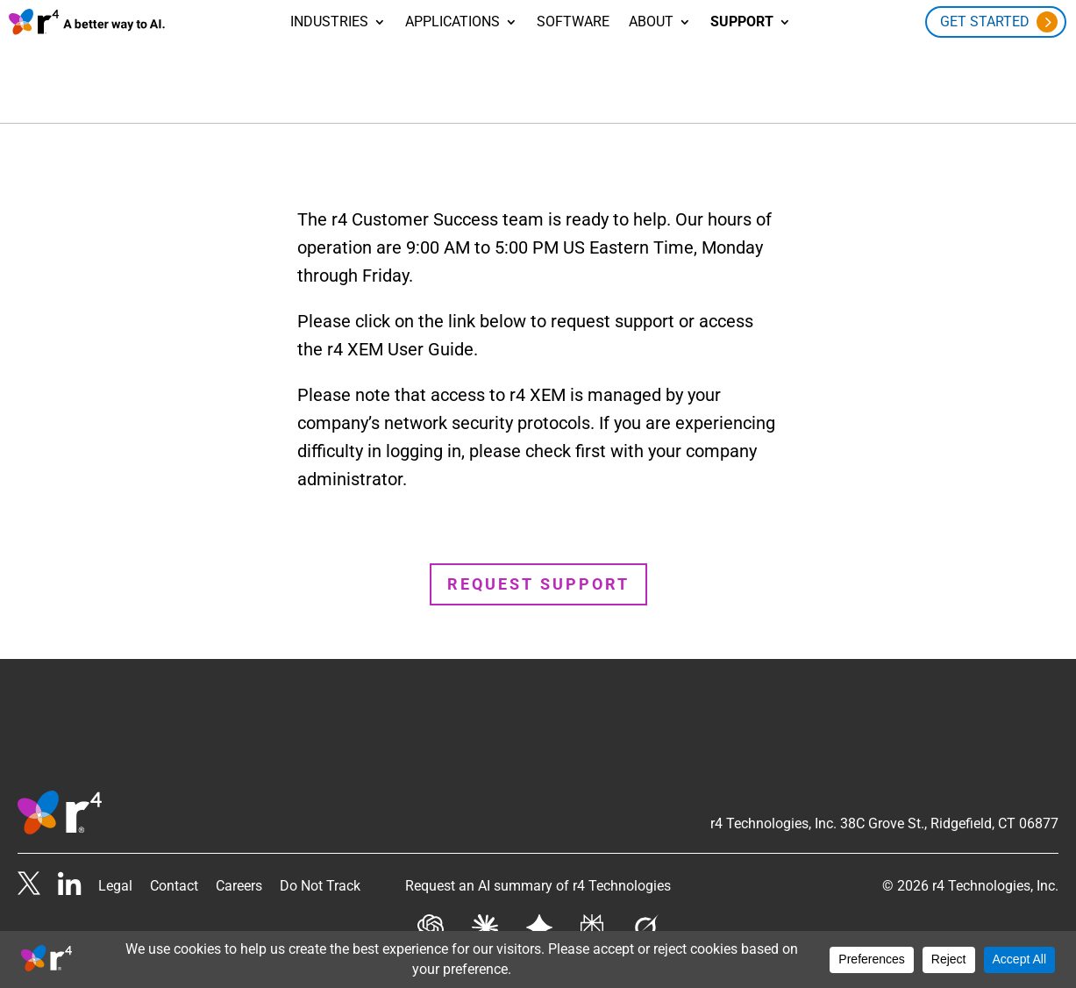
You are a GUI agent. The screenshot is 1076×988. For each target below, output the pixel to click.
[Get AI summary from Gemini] (539, 904)
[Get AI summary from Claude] (485, 904)
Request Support (538, 556)
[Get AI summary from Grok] (645, 904)
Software (573, 23)
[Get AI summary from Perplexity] (592, 904)
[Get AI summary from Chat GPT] (430, 904)
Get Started (985, 21)
